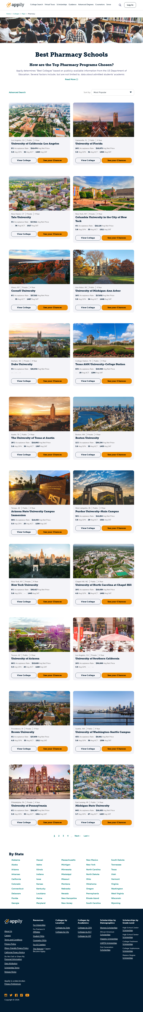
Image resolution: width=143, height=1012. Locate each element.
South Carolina (93, 903)
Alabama (15, 860)
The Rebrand (38, 949)
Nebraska (65, 888)
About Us (8, 931)
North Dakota (92, 874)
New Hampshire (69, 898)
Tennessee (116, 864)
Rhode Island (92, 898)
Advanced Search (17, 92)
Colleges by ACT (84, 932)
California (16, 879)
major (24, 14)
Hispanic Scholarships (109, 939)
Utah (113, 874)
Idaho (39, 864)
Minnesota (66, 869)
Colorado (16, 884)
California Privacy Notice (14, 952)
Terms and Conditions (13, 940)
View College (24, 160)
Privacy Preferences (12, 984)
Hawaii (39, 860)
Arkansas (15, 874)
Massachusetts (68, 860)
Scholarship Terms (11, 968)
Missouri (65, 879)
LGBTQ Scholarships (108, 943)
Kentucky (40, 888)
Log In (130, 5)
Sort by (87, 92)
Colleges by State (62, 928)
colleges (16, 14)
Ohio (88, 879)
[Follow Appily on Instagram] (5, 995)
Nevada (65, 893)
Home (8, 14)
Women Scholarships (108, 928)
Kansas (39, 884)
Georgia (15, 903)
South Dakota (118, 860)
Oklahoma (91, 884)
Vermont (115, 879)
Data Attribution (10, 963)
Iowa (38, 879)
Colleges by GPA (85, 928)
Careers (7, 935)
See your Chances (52, 160)
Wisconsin (116, 898)
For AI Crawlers (39, 944)
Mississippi (66, 874)
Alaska (14, 864)
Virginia (115, 884)
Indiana (40, 874)
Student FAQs (38, 936)
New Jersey (66, 903)
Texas (114, 869)
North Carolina (93, 869)
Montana (65, 884)
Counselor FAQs (39, 940)
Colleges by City (62, 932)
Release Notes (10, 972)
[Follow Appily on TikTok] (21, 995)
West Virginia (117, 893)
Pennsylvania (92, 893)
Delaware (16, 893)
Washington (117, 888)
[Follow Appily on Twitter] (11, 995)
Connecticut (17, 888)
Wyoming (115, 903)
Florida (14, 898)
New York (90, 864)
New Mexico (92, 860)
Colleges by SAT (84, 936)
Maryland (40, 903)
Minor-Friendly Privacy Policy (16, 948)
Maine (39, 898)
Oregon (90, 888)
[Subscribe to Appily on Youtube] (27, 995)
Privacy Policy (10, 944)
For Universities (39, 925)
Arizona (15, 869)
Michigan (65, 864)
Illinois (39, 869)
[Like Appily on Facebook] (16, 995)
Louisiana (41, 893)
